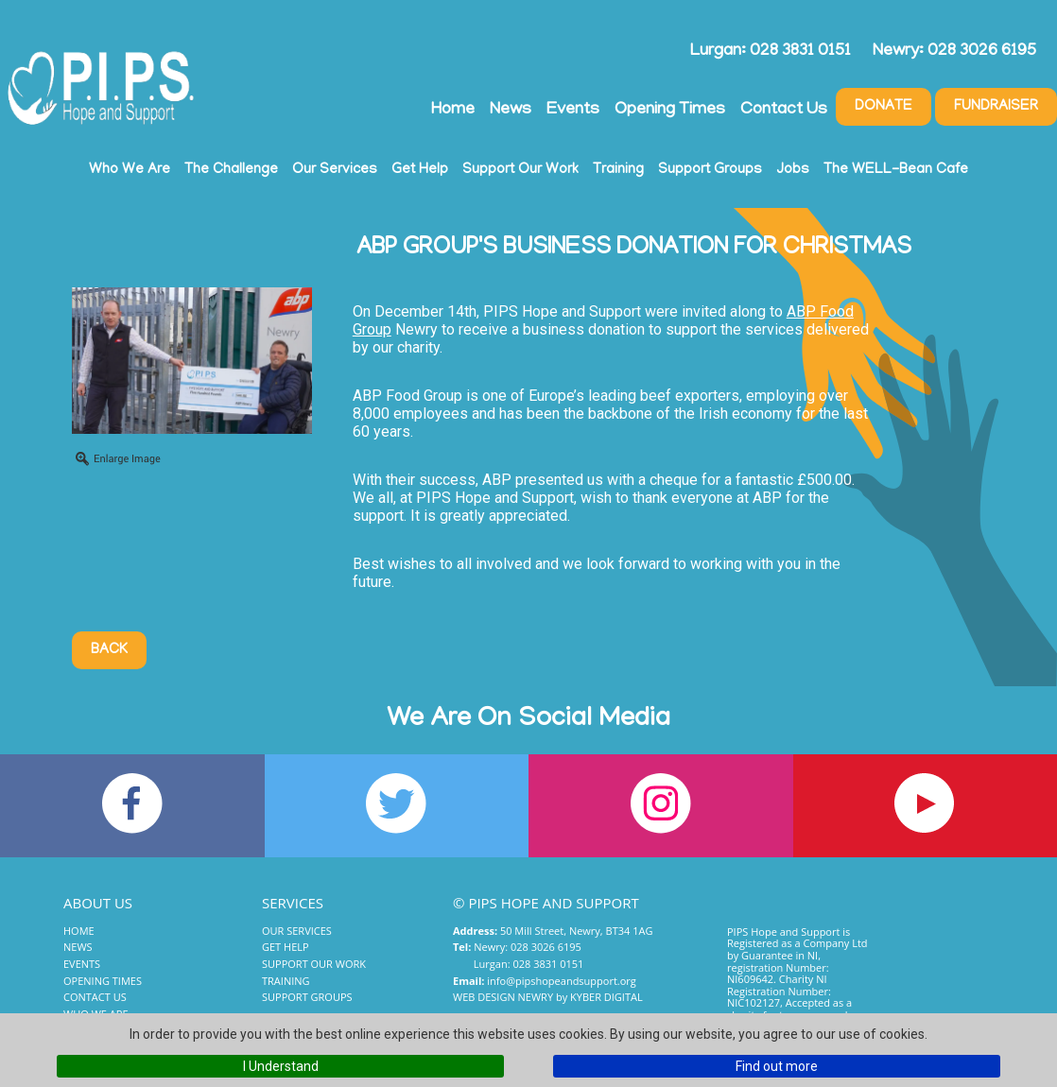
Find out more (777, 1066)
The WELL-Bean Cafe (895, 170)
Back (109, 650)
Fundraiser (996, 106)
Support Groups (710, 170)
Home (453, 110)
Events (572, 110)
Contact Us (783, 110)
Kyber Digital (606, 997)
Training (618, 170)
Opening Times (670, 110)
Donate (883, 106)
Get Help (419, 170)
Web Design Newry (503, 997)
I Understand (281, 1066)
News (510, 110)
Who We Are (129, 170)
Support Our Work (520, 170)
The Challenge (231, 170)
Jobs (792, 170)
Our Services (334, 170)
